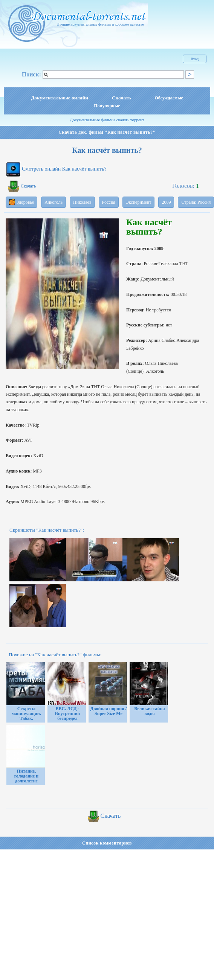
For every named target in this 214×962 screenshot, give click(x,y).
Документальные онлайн (59, 98)
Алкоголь (53, 202)
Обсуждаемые (169, 98)
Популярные (107, 105)
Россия (108, 202)
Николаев (82, 202)
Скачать (121, 98)
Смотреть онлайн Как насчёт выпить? (64, 169)
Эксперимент (138, 202)
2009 (166, 202)
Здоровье (21, 202)
